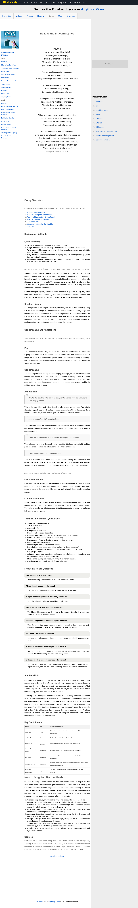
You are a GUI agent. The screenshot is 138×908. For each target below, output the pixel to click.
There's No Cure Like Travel (10, 68)
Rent (98, 114)
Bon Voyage (5, 71)
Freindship (4, 90)
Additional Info (33, 222)
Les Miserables (102, 110)
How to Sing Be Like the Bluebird (40, 224)
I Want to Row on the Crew (9, 81)
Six (97, 106)
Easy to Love (5, 78)
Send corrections (57, 856)
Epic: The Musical (103, 140)
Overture (4, 62)
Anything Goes (93, 9)
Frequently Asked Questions (38, 219)
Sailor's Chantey (6, 87)
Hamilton (99, 102)
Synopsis (71, 16)
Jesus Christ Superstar (105, 136)
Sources (30, 226)
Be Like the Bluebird (7, 118)
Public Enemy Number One (9, 106)
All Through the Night (8, 74)
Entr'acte (4, 103)
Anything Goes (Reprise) (9, 133)
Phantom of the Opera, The (106, 131)
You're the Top (5, 84)
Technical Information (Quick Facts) (41, 217)
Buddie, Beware (6, 124)
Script (51, 16)
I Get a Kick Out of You (8, 65)
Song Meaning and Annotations (39, 215)
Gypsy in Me (5, 121)
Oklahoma (100, 127)
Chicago (99, 119)
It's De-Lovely (5, 94)
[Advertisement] (45, 25)
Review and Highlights (36, 212)
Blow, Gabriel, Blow (7, 109)
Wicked (99, 123)
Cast (60, 16)
